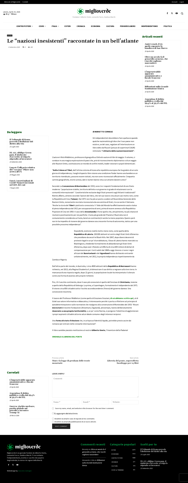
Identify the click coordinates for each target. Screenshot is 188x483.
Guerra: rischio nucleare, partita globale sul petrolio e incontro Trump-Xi (22, 409)
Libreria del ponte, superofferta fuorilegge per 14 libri (122, 362)
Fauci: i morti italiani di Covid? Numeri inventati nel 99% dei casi (22, 183)
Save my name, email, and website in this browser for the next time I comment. (84, 408)
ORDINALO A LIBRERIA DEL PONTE (67, 336)
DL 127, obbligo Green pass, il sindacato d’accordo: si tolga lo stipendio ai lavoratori (21, 156)
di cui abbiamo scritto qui (121, 298)
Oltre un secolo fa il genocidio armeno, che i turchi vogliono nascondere (156, 60)
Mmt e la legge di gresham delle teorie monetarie (71, 362)
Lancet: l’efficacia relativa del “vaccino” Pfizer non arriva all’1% (22, 169)
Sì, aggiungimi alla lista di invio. (65, 414)
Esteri (9, 35)
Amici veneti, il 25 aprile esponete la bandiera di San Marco (156, 46)
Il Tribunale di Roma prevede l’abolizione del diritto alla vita (21, 141)
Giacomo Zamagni (25, 471)
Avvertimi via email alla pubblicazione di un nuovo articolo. (75, 422)
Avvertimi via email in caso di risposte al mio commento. (74, 419)
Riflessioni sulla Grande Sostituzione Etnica (156, 88)
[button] (182, 13)
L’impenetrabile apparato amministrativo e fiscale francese (22, 382)
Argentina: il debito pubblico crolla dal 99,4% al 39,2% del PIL (22, 395)
